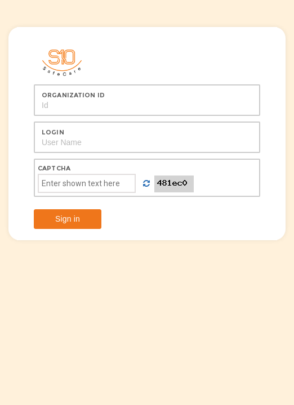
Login (53, 132)
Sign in (67, 218)
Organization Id (73, 95)
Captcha (54, 168)
